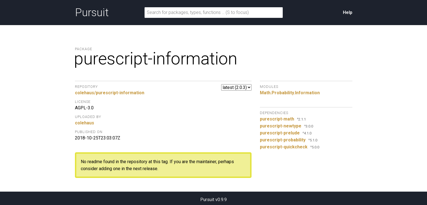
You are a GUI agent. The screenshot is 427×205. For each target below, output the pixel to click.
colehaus (84, 123)
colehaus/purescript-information (109, 92)
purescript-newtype (280, 126)
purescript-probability (283, 140)
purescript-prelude (280, 133)
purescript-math (277, 119)
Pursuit (92, 12)
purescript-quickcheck (284, 146)
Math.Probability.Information (290, 92)
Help (347, 12)
